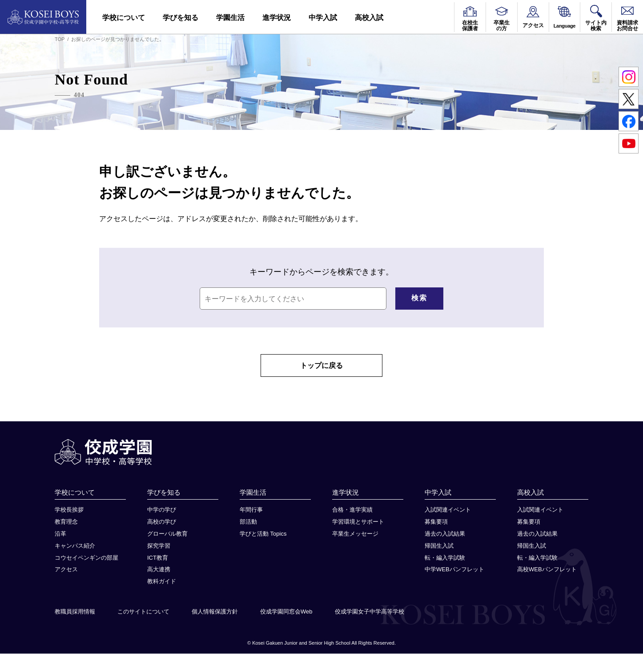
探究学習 (158, 545)
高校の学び (161, 522)
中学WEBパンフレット (454, 569)
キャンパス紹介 (75, 545)
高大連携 (158, 569)
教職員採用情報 (75, 612)
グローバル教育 (167, 534)
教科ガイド (161, 581)
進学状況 (276, 17)
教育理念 (66, 522)
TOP (59, 39)
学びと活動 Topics (263, 534)
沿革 (60, 534)
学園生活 (230, 17)
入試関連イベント (448, 510)
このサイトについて (143, 612)
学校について (123, 17)
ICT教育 (157, 557)
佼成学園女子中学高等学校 (369, 612)
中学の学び (161, 510)
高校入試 (369, 17)
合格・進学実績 (352, 510)
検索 (419, 298)
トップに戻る (321, 365)
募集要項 (436, 522)
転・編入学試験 (445, 557)
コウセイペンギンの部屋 (86, 557)
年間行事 (251, 510)
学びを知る (180, 17)
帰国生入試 (439, 545)
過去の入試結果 (445, 534)
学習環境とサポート (358, 522)
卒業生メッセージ (355, 534)
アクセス (66, 569)
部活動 (248, 522)
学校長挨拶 (69, 510)
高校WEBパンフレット (547, 569)
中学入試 (323, 17)
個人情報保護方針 (215, 612)
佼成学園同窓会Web (286, 612)
